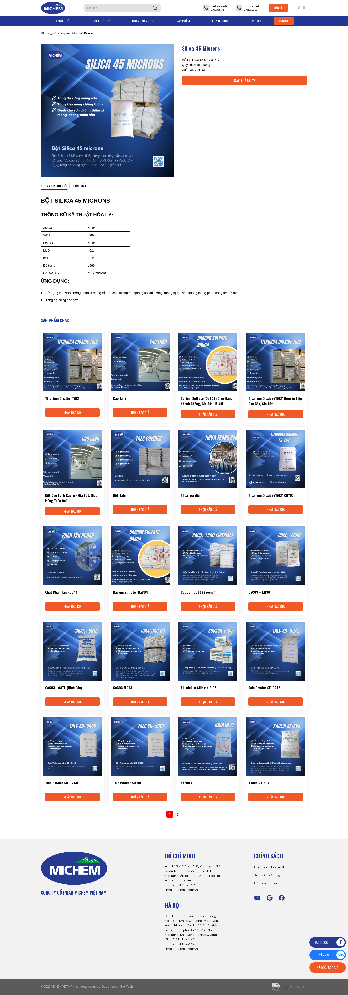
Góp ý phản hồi (265, 883)
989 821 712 (187, 885)
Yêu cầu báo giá (327, 967)
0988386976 (217, 9)
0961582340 (250, 9)
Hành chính (252, 6)
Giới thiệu (100, 20)
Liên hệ (278, 8)
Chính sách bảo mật (269, 867)
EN (304, 8)
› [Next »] (185, 814)
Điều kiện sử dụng (267, 875)
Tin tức (255, 20)
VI (299, 8)
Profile (284, 21)
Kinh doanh (219, 6)
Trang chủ (61, 20)
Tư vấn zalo (330, 955)
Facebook (330, 942)
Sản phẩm (183, 20)
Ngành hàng (143, 20)
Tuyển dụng (220, 20)
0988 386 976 (186, 944)
